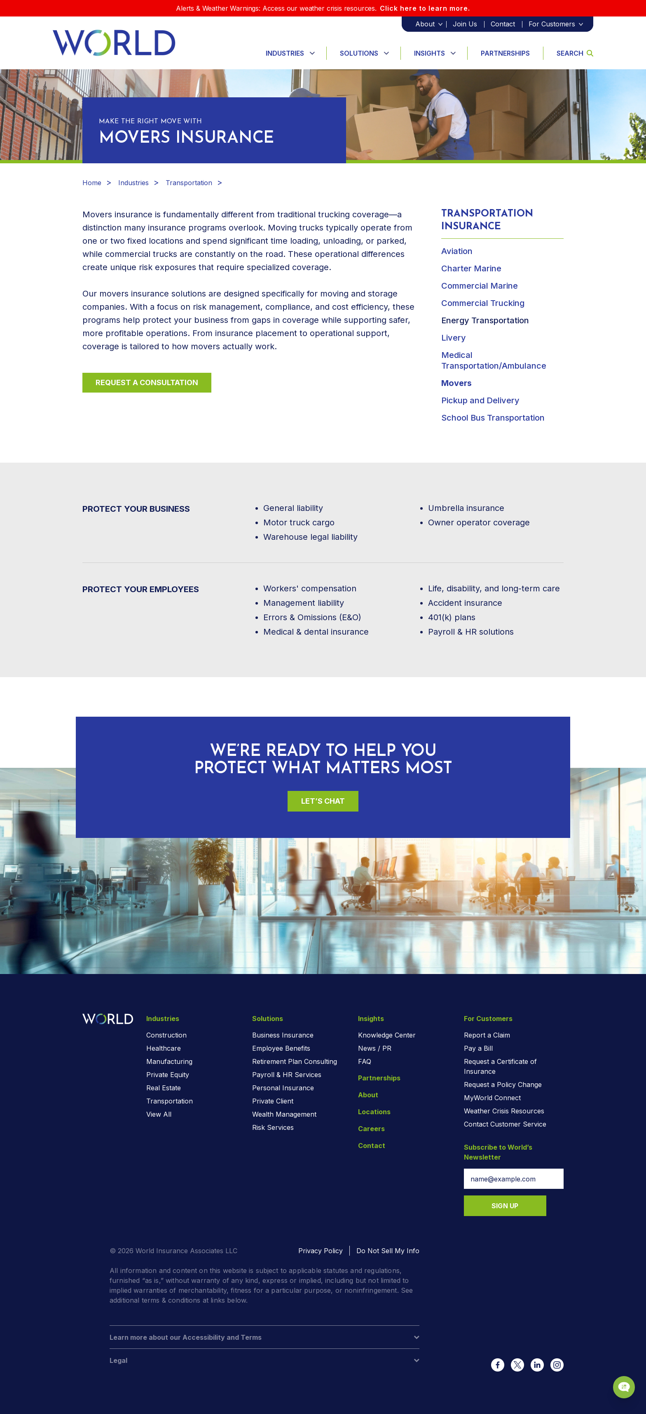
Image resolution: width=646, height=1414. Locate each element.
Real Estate (163, 1088)
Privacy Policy (320, 1251)
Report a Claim (487, 1035)
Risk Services (273, 1127)
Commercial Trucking (482, 303)
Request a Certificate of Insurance (500, 1066)
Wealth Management (284, 1114)
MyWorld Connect (492, 1098)
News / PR (374, 1048)
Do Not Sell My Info (387, 1251)
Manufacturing (169, 1061)
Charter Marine (471, 268)
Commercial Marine (479, 286)
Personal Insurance (283, 1088)
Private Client (272, 1101)
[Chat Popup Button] (616, 1378)
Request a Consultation (147, 382)
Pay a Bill (478, 1048)
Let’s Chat (323, 801)
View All (158, 1114)
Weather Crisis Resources (504, 1111)
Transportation (189, 182)
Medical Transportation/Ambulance (493, 360)
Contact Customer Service (505, 1124)
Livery (453, 338)
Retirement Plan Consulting (294, 1061)
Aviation (457, 251)
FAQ (364, 1061)
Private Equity (167, 1074)
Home (91, 182)
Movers (456, 383)
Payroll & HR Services (286, 1074)
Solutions (359, 53)
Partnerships (505, 53)
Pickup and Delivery (480, 400)
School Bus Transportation (493, 418)
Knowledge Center (387, 1035)
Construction (166, 1035)
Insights (429, 53)
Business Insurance (283, 1035)
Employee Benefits (281, 1048)
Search (575, 53)
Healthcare (163, 1048)
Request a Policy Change (503, 1084)
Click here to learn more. (425, 8)
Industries (285, 53)
